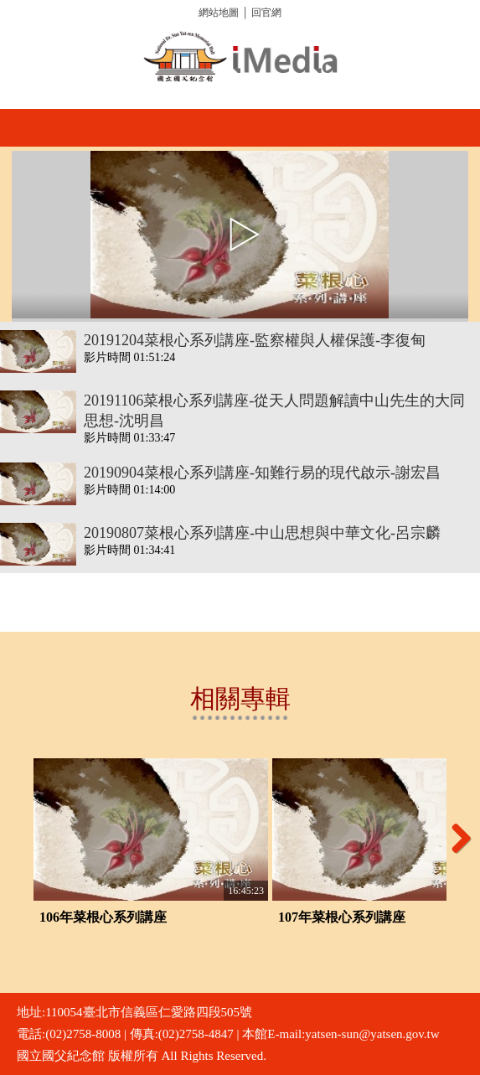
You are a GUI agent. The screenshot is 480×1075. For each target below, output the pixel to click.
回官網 (266, 12)
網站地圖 (219, 12)
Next (455, 838)
